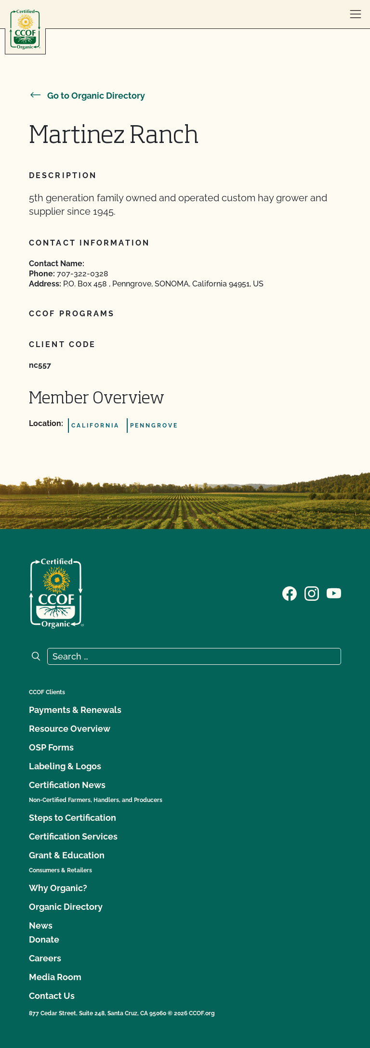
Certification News (67, 785)
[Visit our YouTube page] (334, 592)
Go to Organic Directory (87, 96)
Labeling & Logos (65, 766)
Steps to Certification (72, 818)
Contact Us (52, 996)
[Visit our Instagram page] (311, 592)
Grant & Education (67, 855)
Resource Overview (69, 729)
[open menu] (355, 14)
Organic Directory (66, 907)
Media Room (55, 977)
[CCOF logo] (25, 29)
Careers (45, 958)
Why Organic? (58, 888)
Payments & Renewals (75, 710)
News (41, 925)
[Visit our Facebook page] (289, 592)
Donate (44, 939)
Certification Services (73, 836)
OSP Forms (51, 747)
